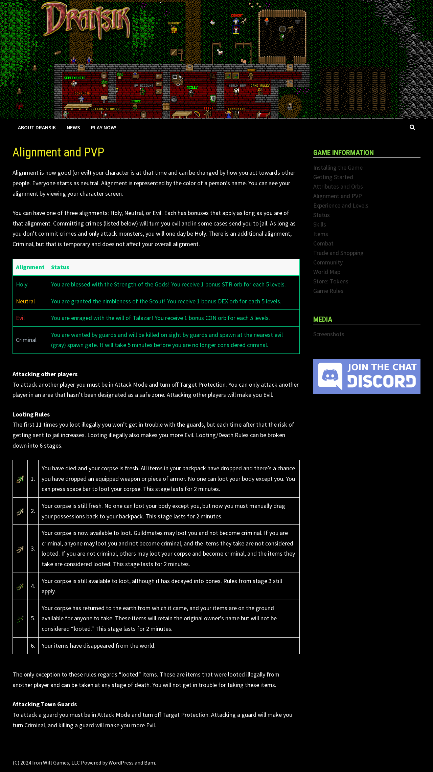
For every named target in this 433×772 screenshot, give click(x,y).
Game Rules (328, 291)
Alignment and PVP (337, 196)
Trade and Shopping (338, 253)
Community (328, 262)
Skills (319, 224)
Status (321, 215)
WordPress (121, 762)
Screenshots (328, 334)
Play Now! (103, 127)
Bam (149, 762)
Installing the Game (338, 167)
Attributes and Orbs (338, 186)
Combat (323, 243)
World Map (326, 272)
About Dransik (37, 127)
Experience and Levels (340, 205)
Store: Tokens (330, 281)
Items (320, 234)
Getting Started (333, 177)
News (73, 127)
